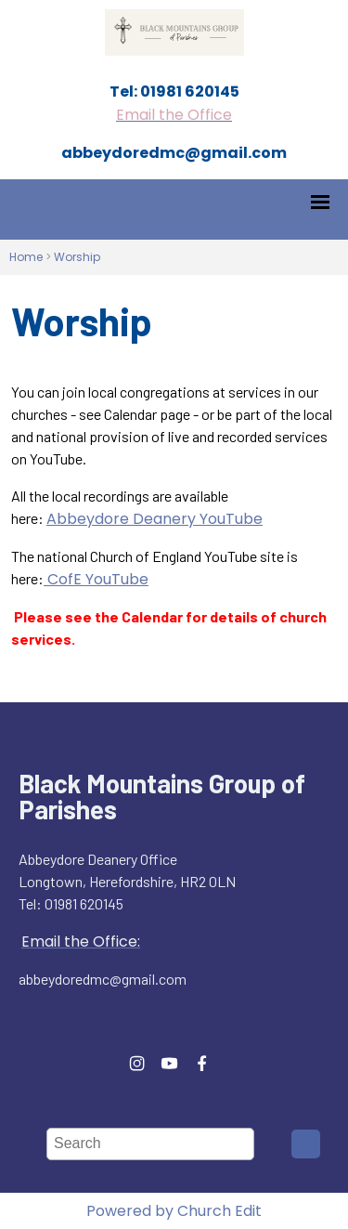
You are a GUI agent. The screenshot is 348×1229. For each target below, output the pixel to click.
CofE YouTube (96, 579)
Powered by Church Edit (174, 1211)
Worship (77, 257)
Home (26, 257)
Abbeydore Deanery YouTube (154, 519)
